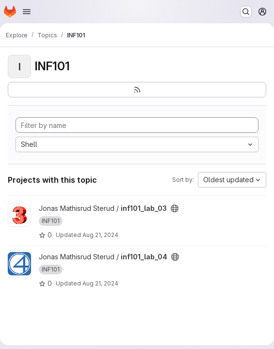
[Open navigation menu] (26, 11)
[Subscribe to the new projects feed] (137, 89)
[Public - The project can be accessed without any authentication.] (174, 208)
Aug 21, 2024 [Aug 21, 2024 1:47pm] (100, 234)
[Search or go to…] (246, 11)
